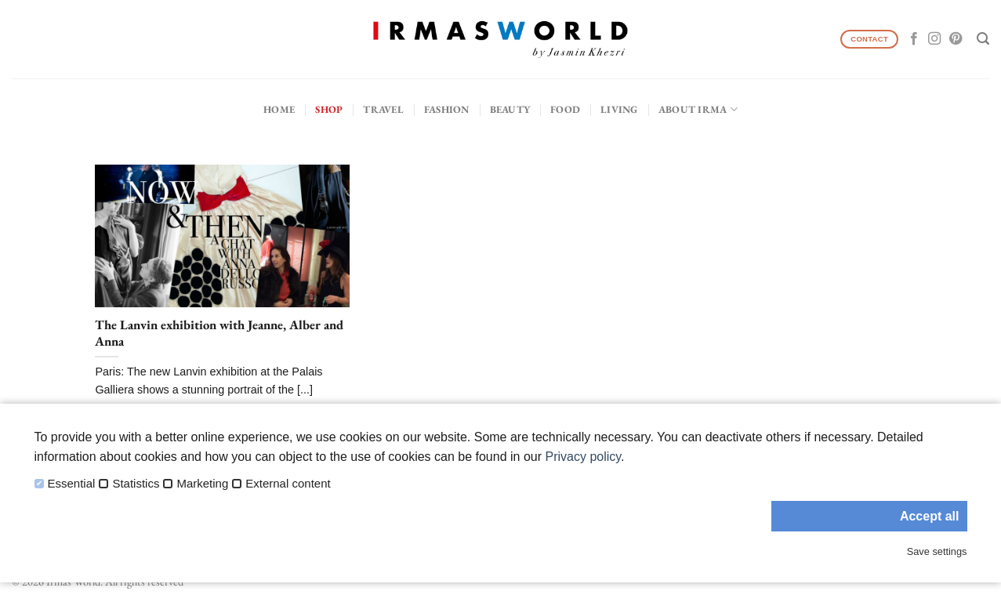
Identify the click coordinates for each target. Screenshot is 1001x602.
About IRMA (698, 109)
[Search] (983, 39)
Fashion (447, 109)
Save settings (937, 551)
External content (287, 483)
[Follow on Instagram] (934, 39)
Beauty (510, 109)
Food (565, 109)
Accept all (929, 516)
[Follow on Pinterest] (955, 39)
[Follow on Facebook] (914, 39)
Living (619, 109)
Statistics (135, 483)
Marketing (202, 483)
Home (279, 109)
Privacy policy (583, 456)
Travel (383, 109)
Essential (72, 483)
